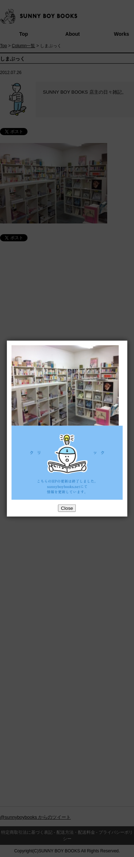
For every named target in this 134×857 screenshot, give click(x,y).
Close (67, 508)
